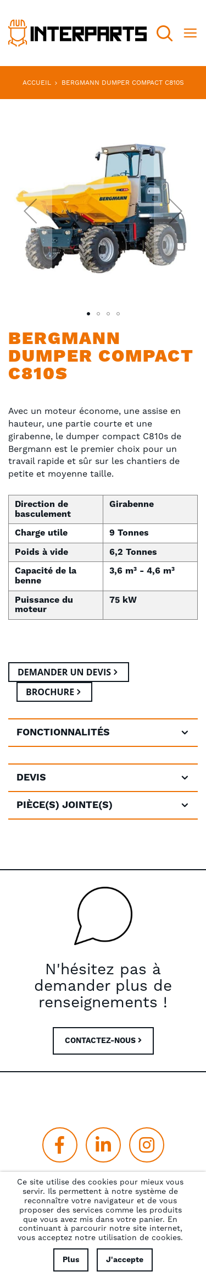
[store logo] (77, 33)
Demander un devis (64, 672)
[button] (30, 210)
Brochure (50, 692)
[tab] (103, 732)
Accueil (37, 82)
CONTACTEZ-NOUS (103, 1041)
